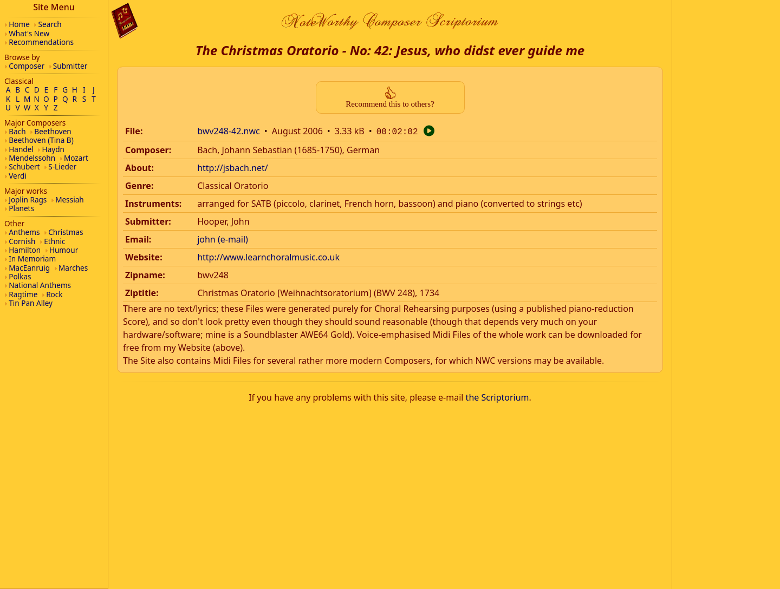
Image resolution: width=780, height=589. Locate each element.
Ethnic (54, 241)
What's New (29, 33)
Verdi (18, 176)
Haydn (53, 149)
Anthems (24, 232)
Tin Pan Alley (31, 303)
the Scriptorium (497, 396)
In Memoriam (32, 258)
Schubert (24, 166)
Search (50, 24)
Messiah (69, 199)
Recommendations (41, 42)
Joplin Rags (28, 199)
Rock (54, 294)
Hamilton (25, 250)
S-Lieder (62, 166)
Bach (17, 131)
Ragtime (23, 294)
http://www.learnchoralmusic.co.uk (268, 256)
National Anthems (40, 285)
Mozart (76, 158)
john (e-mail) (222, 238)
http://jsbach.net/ (232, 167)
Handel (21, 149)
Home (19, 24)
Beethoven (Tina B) (41, 140)
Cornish (22, 241)
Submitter (70, 66)
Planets (21, 208)
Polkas (20, 276)
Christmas (65, 232)
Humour (63, 250)
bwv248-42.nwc (228, 131)
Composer (26, 66)
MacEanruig (29, 268)
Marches (73, 268)
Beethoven (52, 131)
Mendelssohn (32, 158)
